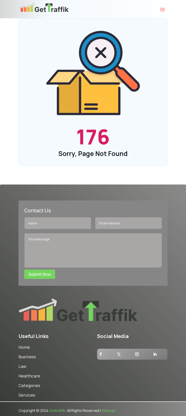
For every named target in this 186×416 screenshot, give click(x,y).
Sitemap (108, 410)
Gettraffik (57, 410)
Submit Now (39, 274)
